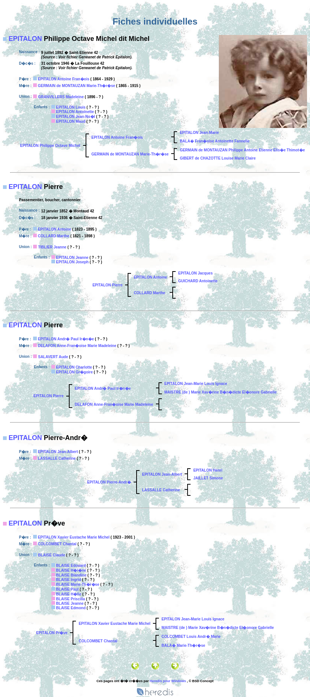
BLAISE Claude (51, 555)
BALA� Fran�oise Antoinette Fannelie (214, 141)
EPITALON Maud (71, 121)
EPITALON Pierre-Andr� (109, 482)
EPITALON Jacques (195, 273)
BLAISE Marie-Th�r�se (77, 584)
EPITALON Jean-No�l (75, 117)
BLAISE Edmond (71, 608)
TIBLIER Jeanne (52, 247)
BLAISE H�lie (69, 594)
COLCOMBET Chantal (57, 544)
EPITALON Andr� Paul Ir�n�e (66, 339)
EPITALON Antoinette (75, 112)
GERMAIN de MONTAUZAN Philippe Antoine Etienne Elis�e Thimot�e (242, 150)
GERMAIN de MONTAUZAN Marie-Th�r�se (76, 86)
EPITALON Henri (207, 470)
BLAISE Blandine (71, 575)
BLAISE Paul (67, 589)
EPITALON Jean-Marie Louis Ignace (195, 384)
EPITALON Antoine (54, 229)
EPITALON (25, 38)
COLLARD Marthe (53, 236)
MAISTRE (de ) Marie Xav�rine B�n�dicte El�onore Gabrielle (220, 392)
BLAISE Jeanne (70, 603)
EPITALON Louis (71, 107)
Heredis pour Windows (168, 681)
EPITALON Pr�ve (51, 633)
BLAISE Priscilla (70, 599)
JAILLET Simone (208, 478)
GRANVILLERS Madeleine (61, 97)
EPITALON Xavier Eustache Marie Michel (74, 537)
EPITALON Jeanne (72, 258)
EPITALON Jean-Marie (199, 133)
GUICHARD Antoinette (198, 281)
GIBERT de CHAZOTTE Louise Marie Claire (218, 158)
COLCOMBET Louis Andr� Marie (191, 637)
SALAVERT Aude (53, 357)
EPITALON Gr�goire (74, 372)
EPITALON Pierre (107, 285)
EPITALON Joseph (72, 262)
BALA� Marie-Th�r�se (183, 645)
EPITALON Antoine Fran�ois (63, 79)
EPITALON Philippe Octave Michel (50, 146)
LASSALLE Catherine (57, 458)
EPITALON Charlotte (74, 367)
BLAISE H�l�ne (71, 570)
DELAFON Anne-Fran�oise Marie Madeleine (77, 346)
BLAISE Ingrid (68, 580)
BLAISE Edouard (71, 565)
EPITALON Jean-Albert (58, 452)
